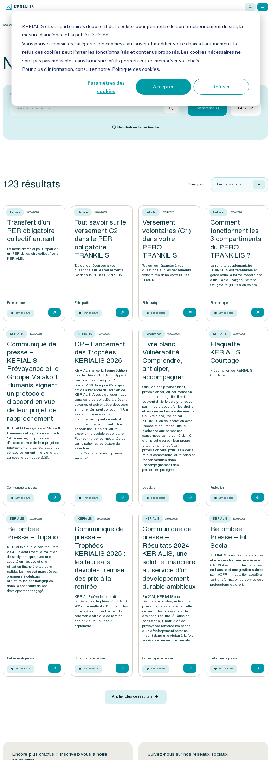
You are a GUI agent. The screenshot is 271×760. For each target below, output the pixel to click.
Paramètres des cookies (106, 87)
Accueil (7, 24)
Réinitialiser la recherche (138, 127)
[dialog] (135, 58)
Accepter (163, 86)
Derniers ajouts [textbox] (229, 184)
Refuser (221, 86)
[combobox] (239, 184)
